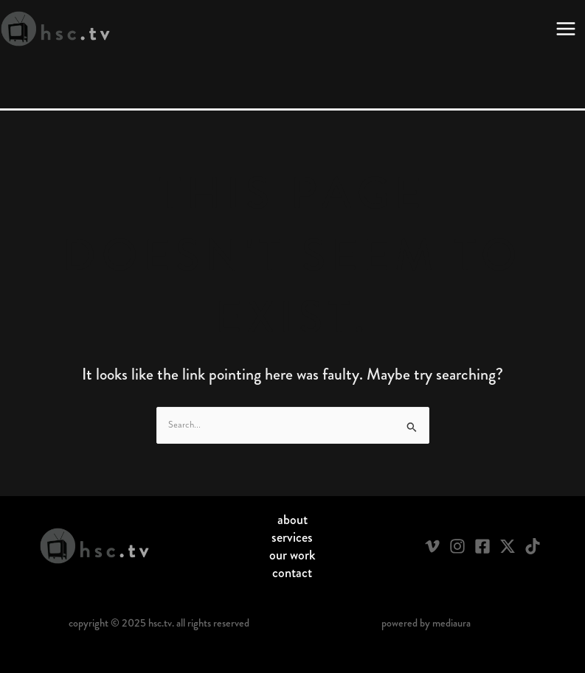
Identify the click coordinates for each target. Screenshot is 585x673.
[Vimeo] (432, 546)
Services (292, 537)
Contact (292, 573)
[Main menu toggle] (566, 29)
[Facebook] (482, 546)
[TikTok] (533, 546)
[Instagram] (457, 546)
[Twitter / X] (507, 546)
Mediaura (451, 623)
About (292, 520)
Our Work (292, 555)
